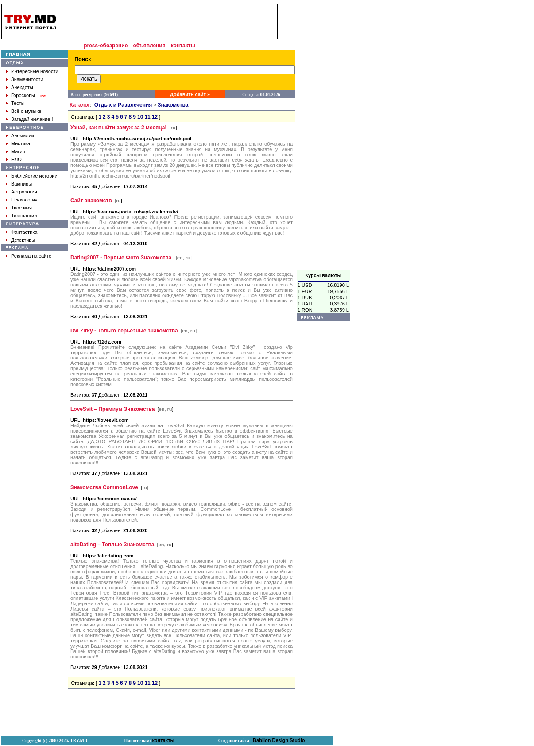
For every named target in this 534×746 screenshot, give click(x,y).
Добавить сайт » (190, 94)
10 (140, 117)
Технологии (24, 215)
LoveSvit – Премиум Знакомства (112, 409)
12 (155, 117)
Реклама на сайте (31, 256)
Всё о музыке (26, 111)
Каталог (80, 105)
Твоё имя (21, 207)
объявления (149, 46)
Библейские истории (34, 175)
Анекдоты (22, 87)
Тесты (18, 103)
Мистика (20, 143)
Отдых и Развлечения (123, 105)
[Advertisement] (323, 137)
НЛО (16, 159)
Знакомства (173, 105)
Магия (18, 151)
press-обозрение (106, 46)
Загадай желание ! (32, 119)
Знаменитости (27, 79)
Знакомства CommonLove (104, 487)
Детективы (23, 240)
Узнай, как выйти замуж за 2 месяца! (118, 127)
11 (147, 117)
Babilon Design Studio (279, 740)
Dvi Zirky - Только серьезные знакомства (124, 331)
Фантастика (24, 232)
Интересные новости (34, 71)
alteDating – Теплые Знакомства (112, 544)
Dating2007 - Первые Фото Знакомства (121, 258)
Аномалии (22, 135)
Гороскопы (23, 95)
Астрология (24, 191)
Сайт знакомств (91, 200)
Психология (24, 199)
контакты (183, 46)
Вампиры (21, 183)
